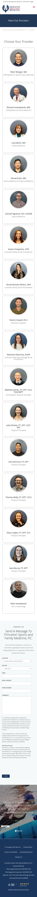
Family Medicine (18, 146)
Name (3, 673)
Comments (5, 695)
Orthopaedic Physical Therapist (18, 395)
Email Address (6, 680)
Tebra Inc (18, 847)
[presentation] (17, 766)
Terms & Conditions (11, 852)
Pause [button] (5, 826)
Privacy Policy (27, 847)
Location (5, 658)
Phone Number (6, 688)
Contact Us (18, 857)
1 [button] (15, 830)
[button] (34, 7)
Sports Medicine (18, 216)
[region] (18, 810)
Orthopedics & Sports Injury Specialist (18, 75)
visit (32, 1)
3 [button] (19, 830)
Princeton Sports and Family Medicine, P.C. (14, 30)
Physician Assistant (18, 323)
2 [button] (17, 830)
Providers (32, 30)
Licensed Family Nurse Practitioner (18, 252)
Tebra (27, 890)
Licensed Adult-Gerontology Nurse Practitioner (18, 358)
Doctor (4, 665)
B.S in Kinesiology (18, 606)
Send (6, 776)
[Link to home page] (15, 8)
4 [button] (21, 830)
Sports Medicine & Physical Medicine (18, 181)
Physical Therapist (18, 430)
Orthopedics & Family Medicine (18, 110)
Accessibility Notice (26, 852)
